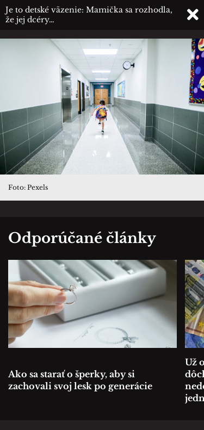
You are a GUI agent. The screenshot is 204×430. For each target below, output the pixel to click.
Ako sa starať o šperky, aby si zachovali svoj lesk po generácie (80, 380)
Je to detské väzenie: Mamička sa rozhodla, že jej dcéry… (88, 14)
